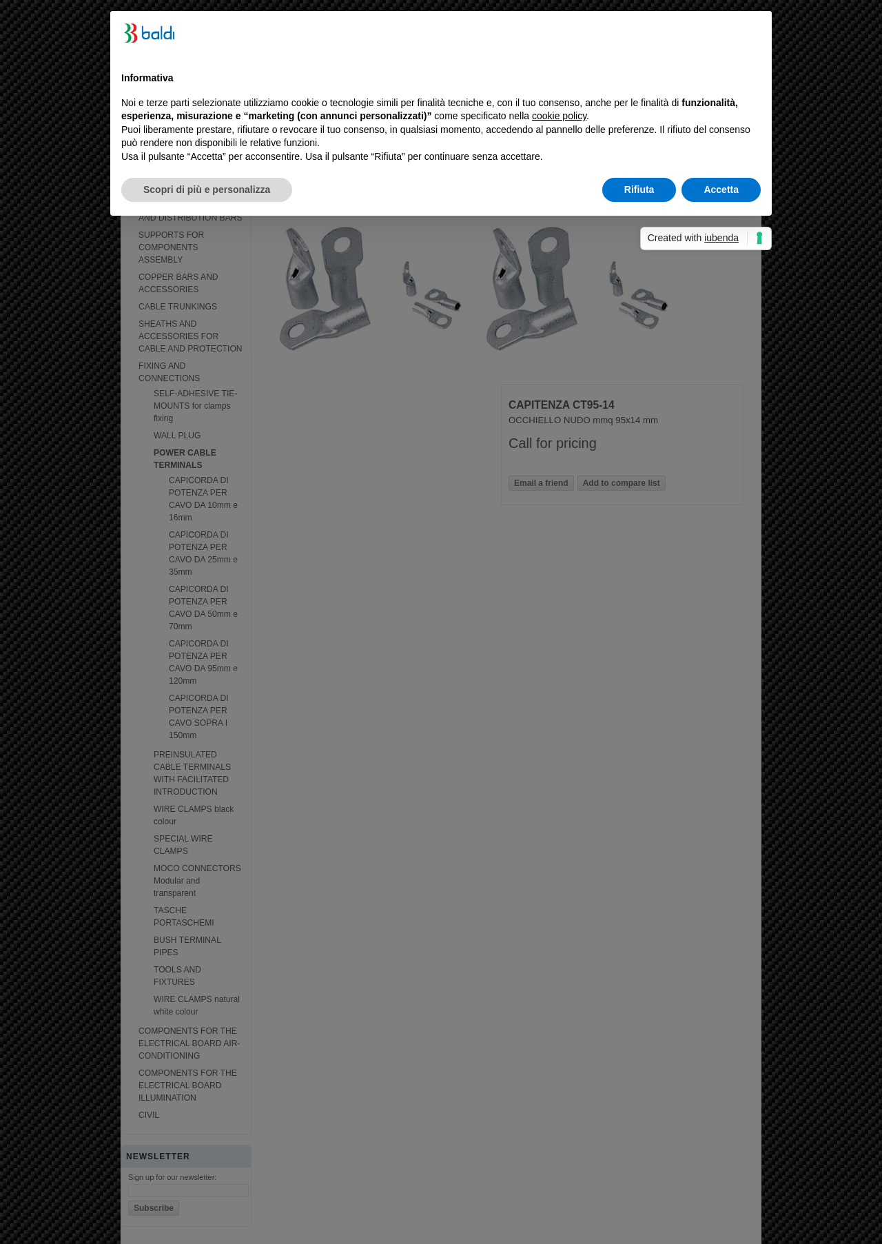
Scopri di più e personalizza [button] (206, 189)
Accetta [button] (721, 189)
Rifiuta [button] (639, 189)
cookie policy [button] (559, 115)
